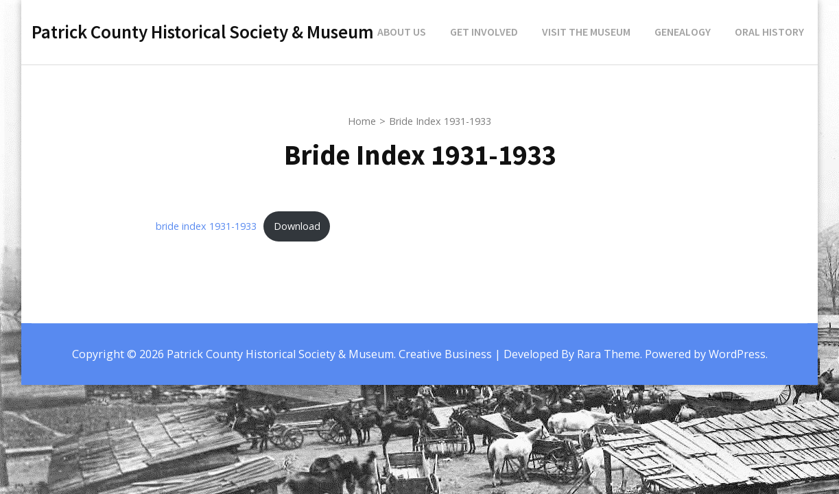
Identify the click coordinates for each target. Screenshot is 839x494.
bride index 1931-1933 (206, 226)
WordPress (737, 354)
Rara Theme (608, 354)
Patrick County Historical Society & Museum (203, 31)
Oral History (769, 31)
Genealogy (682, 31)
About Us (401, 31)
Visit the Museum (586, 31)
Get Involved (484, 31)
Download (297, 226)
